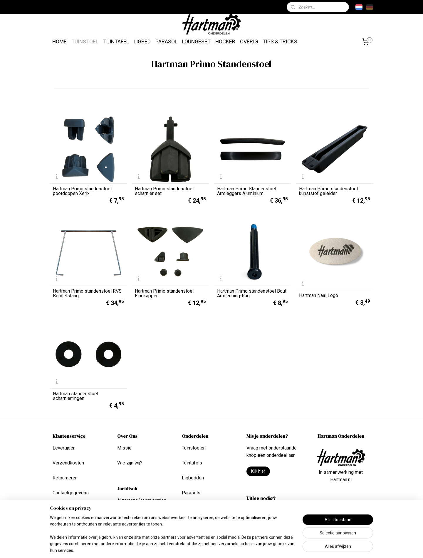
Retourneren (65, 478)
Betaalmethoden (69, 507)
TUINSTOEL (84, 41)
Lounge (189, 507)
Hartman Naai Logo (318, 295)
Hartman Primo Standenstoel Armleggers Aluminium (246, 191)
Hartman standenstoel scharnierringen (75, 396)
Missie (124, 448)
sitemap (197, 547)
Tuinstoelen (194, 448)
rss (209, 547)
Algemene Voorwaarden (141, 500)
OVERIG (249, 41)
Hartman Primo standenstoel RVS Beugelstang (87, 293)
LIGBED (142, 41)
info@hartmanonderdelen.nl (341, 510)
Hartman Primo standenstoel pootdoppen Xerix (82, 191)
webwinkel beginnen (230, 547)
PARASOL (166, 41)
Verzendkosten (68, 463)
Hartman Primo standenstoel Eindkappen (164, 293)
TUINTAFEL (116, 41)
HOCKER (225, 41)
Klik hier (258, 471)
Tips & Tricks (259, 510)
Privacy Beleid (132, 515)
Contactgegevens (71, 493)
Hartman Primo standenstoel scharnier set (164, 191)
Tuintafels (192, 463)
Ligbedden (193, 478)
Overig (188, 523)
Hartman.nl (341, 479)
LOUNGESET (196, 41)
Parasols (191, 493)
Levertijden (64, 448)
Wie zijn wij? (129, 463)
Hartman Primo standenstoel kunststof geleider (328, 191)
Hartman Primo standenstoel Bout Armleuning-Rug (251, 293)
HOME (59, 41)
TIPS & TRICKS (280, 41)
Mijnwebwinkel (279, 547)
